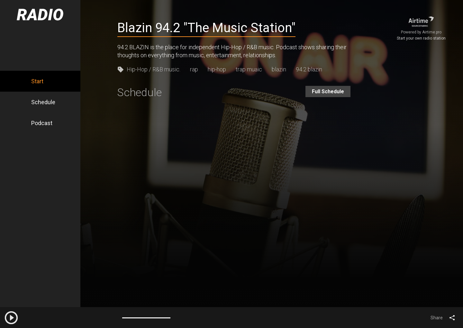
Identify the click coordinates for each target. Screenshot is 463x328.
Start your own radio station (421, 38)
